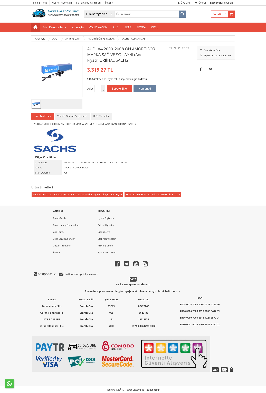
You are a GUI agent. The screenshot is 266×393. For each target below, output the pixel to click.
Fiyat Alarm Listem (107, 252)
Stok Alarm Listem (107, 238)
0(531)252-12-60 (46, 274)
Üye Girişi (184, 2)
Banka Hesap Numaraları (66, 225)
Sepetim (220, 14)
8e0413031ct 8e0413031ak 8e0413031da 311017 (153, 194)
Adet (90, 88)
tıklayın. (143, 79)
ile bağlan (221, 2)
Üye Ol (200, 2)
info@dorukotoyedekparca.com (80, 274)
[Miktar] (97, 88)
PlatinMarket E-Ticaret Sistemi (123, 389)
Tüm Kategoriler (52, 27)
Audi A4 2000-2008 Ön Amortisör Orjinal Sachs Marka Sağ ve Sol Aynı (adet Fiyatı (77, 194)
